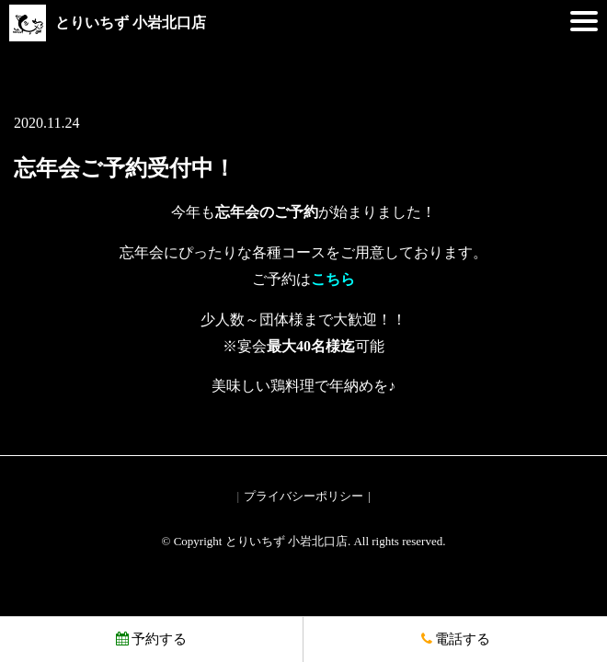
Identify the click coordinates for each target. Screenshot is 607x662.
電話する (455, 639)
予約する (151, 639)
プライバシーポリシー (303, 496)
